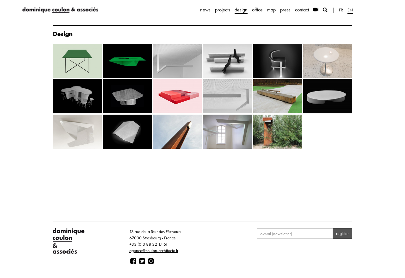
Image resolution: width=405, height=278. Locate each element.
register (342, 233)
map (271, 9)
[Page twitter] (142, 261)
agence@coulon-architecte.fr (153, 250)
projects (222, 9)
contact (302, 9)
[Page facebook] (133, 261)
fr (341, 10)
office (257, 9)
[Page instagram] (151, 261)
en (350, 10)
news (205, 9)
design (241, 9)
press (285, 9)
